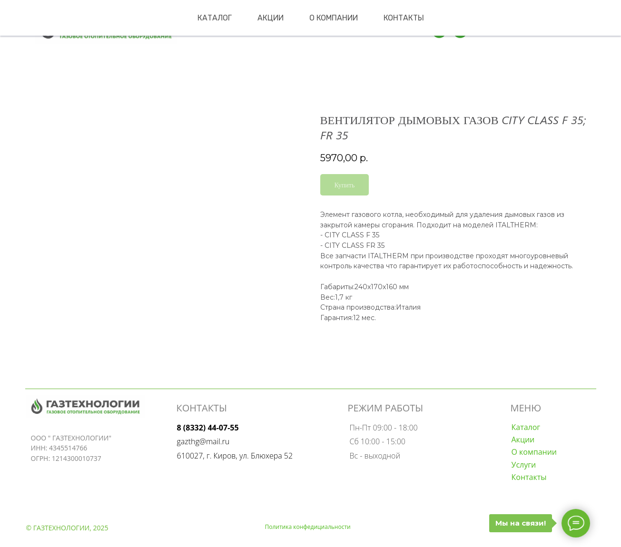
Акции (270, 17)
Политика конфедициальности (308, 527)
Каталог (214, 17)
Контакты (404, 17)
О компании (333, 17)
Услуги (524, 464)
